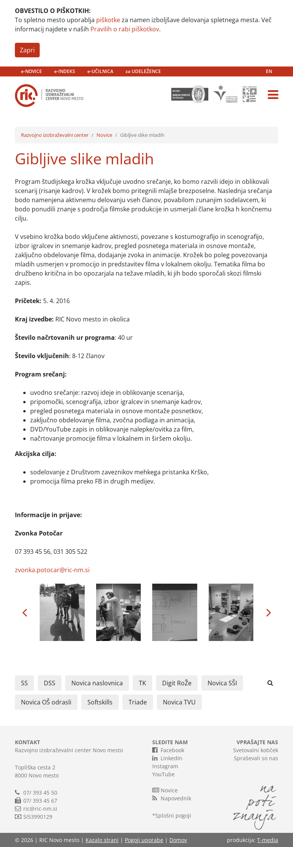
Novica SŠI (222, 683)
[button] (24, 612)
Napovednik (171, 798)
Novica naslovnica (97, 683)
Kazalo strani (102, 840)
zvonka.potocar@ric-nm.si (52, 570)
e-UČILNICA (100, 71)
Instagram (165, 766)
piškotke (108, 20)
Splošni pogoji (173, 815)
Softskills (100, 702)
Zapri (27, 50)
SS (24, 683)
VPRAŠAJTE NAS (257, 742)
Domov (178, 840)
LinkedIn (167, 758)
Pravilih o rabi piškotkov (124, 29)
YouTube (163, 774)
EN (269, 71)
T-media (267, 840)
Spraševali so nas (256, 758)
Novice (104, 134)
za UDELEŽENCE (143, 71)
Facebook (168, 750)
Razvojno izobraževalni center (55, 134)
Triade (138, 702)
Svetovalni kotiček (255, 750)
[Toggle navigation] (273, 95)
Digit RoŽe (177, 683)
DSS (49, 683)
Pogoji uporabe (144, 840)
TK (142, 683)
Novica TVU (179, 702)
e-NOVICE (31, 71)
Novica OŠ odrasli (46, 702)
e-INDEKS (64, 71)
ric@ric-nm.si (40, 808)
